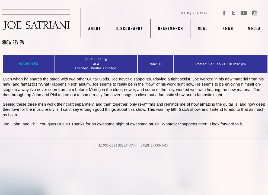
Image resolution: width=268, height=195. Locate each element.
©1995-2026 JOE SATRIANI (117, 146)
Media (254, 28)
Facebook (222, 13)
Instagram (253, 13)
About (94, 28)
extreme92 (29, 63)
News (227, 28)
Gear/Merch (170, 28)
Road (202, 28)
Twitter (233, 13)
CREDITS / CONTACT (155, 146)
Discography (129, 28)
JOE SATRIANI (41, 23)
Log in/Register (148, 13)
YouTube (243, 13)
